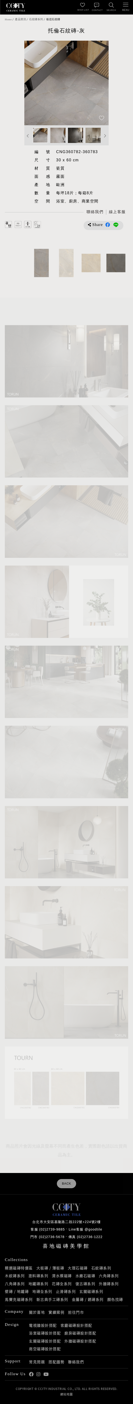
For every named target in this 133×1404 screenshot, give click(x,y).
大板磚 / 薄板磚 (50, 1268)
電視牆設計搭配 (43, 1325)
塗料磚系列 (38, 1275)
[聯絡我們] (97, 7)
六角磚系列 (109, 1275)
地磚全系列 (42, 1291)
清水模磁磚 (62, 1275)
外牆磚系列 (109, 1283)
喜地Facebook (31, 1374)
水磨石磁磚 (85, 1275)
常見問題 (37, 1362)
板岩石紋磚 (53, 19)
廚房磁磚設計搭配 (80, 1333)
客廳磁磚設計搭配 (76, 1325)
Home (8, 19)
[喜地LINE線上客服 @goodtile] (117, 212)
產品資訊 (20, 19)
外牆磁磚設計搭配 (80, 1341)
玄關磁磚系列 (91, 1291)
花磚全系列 (62, 1283)
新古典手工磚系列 (52, 1299)
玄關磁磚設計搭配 (45, 1341)
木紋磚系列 (15, 1275)
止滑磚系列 (66, 1291)
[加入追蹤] (101, 118)
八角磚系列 (15, 1283)
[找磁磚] (111, 7)
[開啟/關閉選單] (126, 7)
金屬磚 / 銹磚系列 (88, 1299)
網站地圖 (66, 1394)
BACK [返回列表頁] (66, 1183)
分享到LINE (116, 224)
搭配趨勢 (56, 1362)
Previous (28, 136)
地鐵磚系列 (38, 1283)
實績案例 (56, 1312)
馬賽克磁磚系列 (19, 1299)
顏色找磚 (115, 1299)
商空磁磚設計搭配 (45, 1349)
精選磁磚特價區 (19, 1268)
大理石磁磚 (78, 1268)
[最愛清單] (82, 7)
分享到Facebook (107, 224)
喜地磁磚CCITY (15, 7)
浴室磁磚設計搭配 (45, 1333)
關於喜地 (37, 1312)
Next (105, 136)
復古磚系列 (85, 1283)
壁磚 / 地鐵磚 (17, 1291)
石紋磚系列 (36, 19)
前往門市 (76, 1312)
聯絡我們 (76, 1362)
